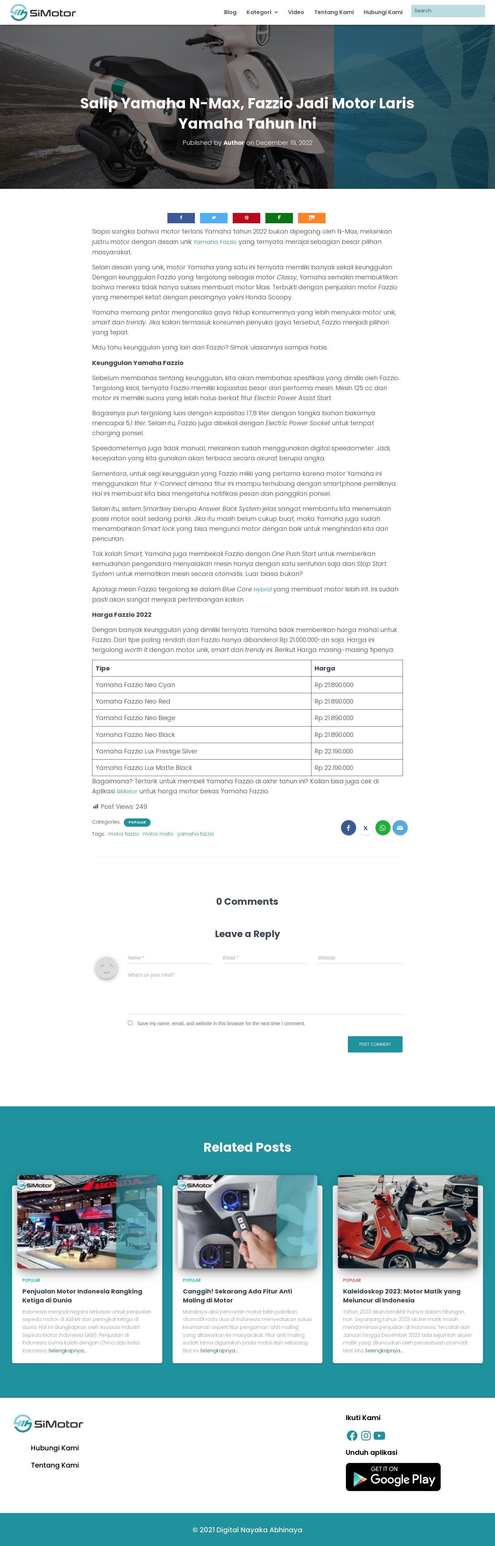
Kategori (263, 12)
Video (297, 12)
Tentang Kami (334, 12)
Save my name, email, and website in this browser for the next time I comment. (221, 1021)
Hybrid (263, 587)
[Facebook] (348, 826)
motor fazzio (123, 832)
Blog (232, 12)
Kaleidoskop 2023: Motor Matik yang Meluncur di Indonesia (402, 1294)
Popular (137, 820)
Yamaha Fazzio (217, 240)
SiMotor (128, 789)
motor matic (158, 832)
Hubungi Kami (383, 12)
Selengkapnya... (67, 1348)
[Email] (400, 826)
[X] (365, 826)
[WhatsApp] (382, 826)
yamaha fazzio (195, 832)
